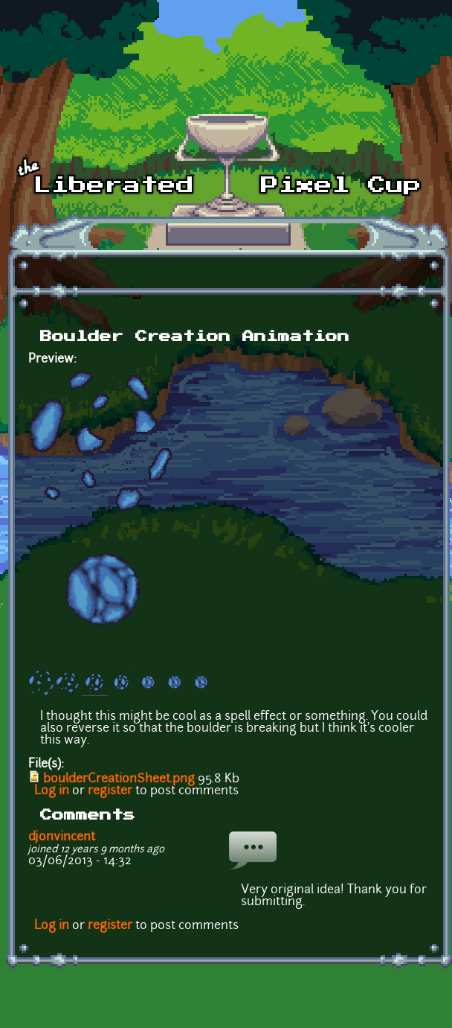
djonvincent (61, 837)
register (110, 791)
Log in (51, 791)
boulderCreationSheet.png (119, 779)
